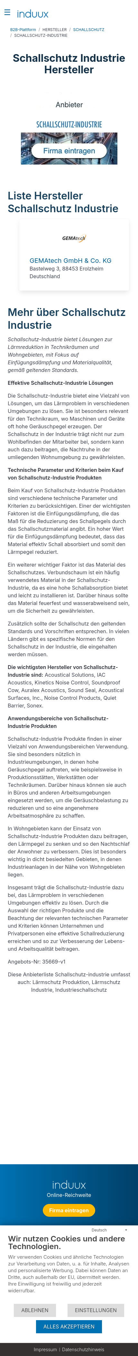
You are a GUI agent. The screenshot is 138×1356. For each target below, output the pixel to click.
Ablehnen (34, 1310)
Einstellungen (96, 1310)
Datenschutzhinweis (83, 1349)
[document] (69, 1268)
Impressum (45, 1349)
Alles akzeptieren (69, 1327)
